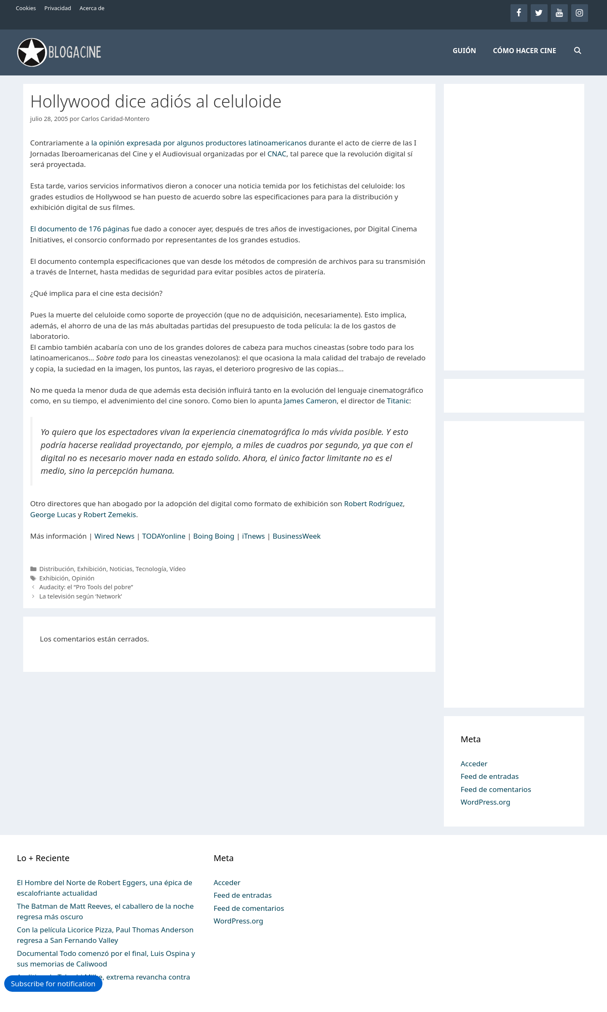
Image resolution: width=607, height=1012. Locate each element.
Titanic (398, 400)
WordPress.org (485, 802)
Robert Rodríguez (373, 503)
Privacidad (57, 8)
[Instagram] (579, 13)
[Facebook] (518, 13)
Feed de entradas (490, 776)
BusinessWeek (297, 536)
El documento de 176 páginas (80, 229)
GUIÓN (464, 50)
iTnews (253, 536)
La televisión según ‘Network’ (80, 596)
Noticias (121, 569)
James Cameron (310, 400)
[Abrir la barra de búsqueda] (577, 50)
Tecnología (151, 569)
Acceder (474, 763)
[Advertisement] (514, 227)
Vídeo (177, 569)
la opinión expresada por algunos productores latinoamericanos (198, 143)
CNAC (276, 153)
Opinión (83, 578)
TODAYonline (163, 536)
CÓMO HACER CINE (524, 50)
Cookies (26, 8)
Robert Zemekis (109, 514)
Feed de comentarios (496, 789)
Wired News (114, 536)
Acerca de (92, 8)
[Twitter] (539, 13)
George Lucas (53, 514)
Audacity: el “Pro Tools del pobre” (86, 587)
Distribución (56, 569)
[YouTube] (559, 13)
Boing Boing (213, 536)
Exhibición (91, 569)
